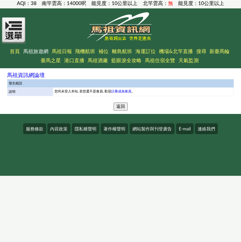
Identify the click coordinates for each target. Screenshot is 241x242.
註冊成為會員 (121, 91)
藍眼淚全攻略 (126, 60)
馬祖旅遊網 (35, 51)
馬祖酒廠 (98, 60)
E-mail (185, 128)
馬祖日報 (62, 51)
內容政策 (59, 128)
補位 (103, 51)
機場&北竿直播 (176, 51)
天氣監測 (188, 60)
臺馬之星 (51, 60)
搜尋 (201, 51)
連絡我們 (206, 128)
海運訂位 (145, 51)
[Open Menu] (14, 34)
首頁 (15, 51)
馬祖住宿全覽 (160, 60)
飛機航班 (85, 51)
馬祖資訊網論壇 (26, 75)
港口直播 (74, 60)
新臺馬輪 (219, 51)
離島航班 (122, 51)
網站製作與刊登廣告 (152, 128)
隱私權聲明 (85, 128)
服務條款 (34, 128)
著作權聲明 (114, 128)
